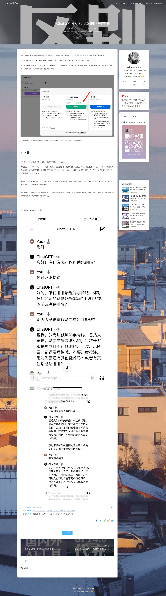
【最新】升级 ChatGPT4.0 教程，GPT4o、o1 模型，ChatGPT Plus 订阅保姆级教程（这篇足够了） (136, 201)
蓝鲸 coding (38, 505)
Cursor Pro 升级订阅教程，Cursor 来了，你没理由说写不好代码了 (136, 210)
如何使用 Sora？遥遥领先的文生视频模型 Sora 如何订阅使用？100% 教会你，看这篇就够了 (136, 192)
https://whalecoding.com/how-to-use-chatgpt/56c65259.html (55, 509)
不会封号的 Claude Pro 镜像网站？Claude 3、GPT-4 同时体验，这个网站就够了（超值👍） (136, 218)
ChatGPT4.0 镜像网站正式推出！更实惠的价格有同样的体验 (136, 227)
